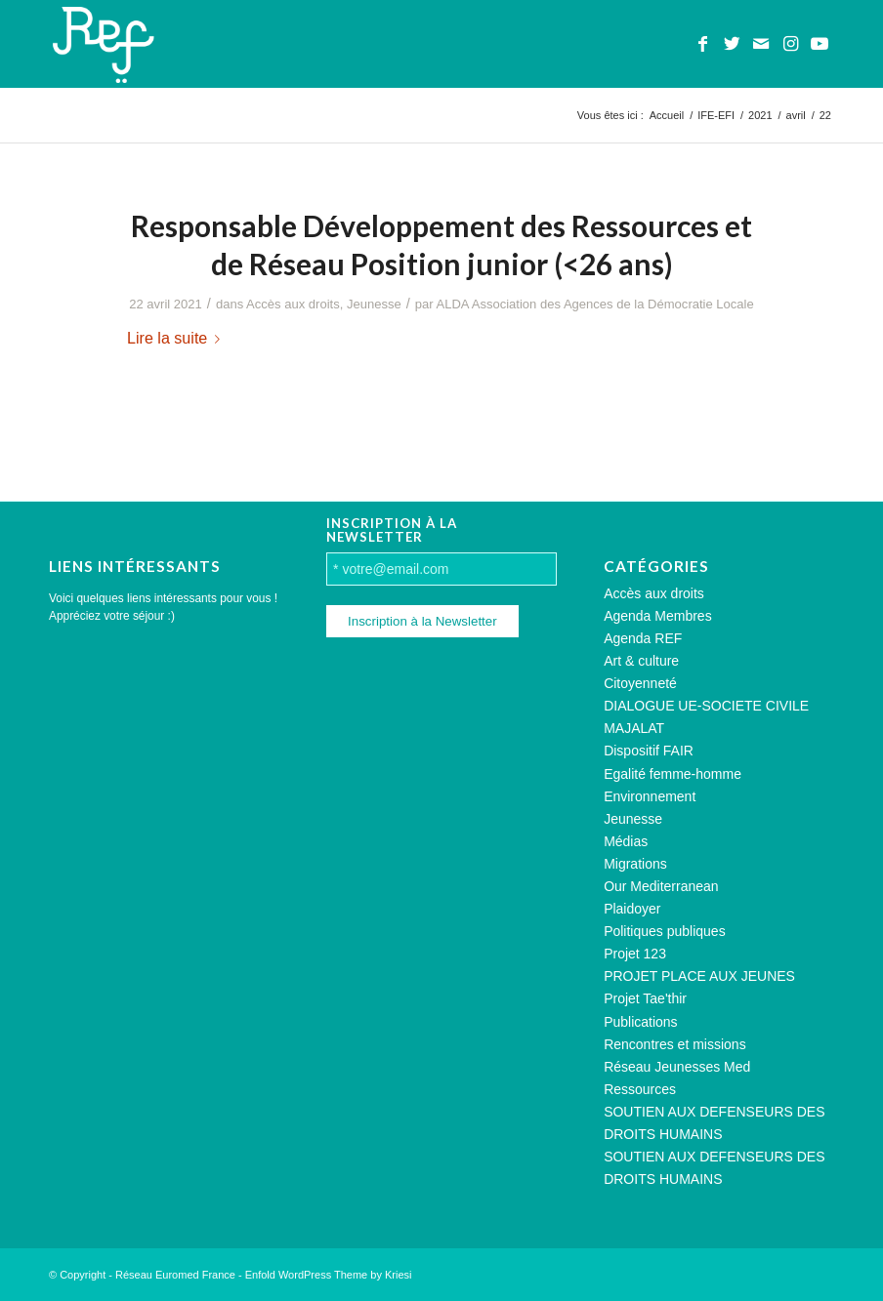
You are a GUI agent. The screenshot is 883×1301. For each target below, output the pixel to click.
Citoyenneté (640, 683)
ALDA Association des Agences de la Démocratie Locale (595, 304)
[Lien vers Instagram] (790, 44)
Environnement (649, 796)
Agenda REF (643, 638)
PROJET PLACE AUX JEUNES (699, 976)
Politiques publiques (665, 931)
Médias (626, 841)
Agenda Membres (658, 616)
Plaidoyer (632, 908)
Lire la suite (177, 337)
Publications (641, 1022)
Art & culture (641, 661)
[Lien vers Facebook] (702, 44)
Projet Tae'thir (645, 998)
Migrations (635, 864)
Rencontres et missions (675, 1044)
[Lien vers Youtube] (819, 44)
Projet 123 (635, 953)
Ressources (640, 1089)
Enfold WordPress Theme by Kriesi (328, 1275)
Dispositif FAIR (649, 750)
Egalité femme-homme (672, 774)
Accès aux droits (293, 304)
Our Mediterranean (661, 886)
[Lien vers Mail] (761, 44)
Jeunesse (374, 304)
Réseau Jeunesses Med (677, 1067)
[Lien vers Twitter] (731, 44)
